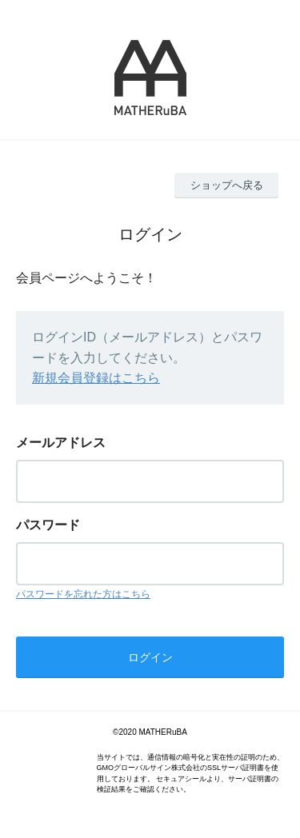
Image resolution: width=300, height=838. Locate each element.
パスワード (48, 525)
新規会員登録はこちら (96, 378)
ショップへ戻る (226, 185)
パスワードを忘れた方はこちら (83, 594)
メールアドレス (61, 442)
